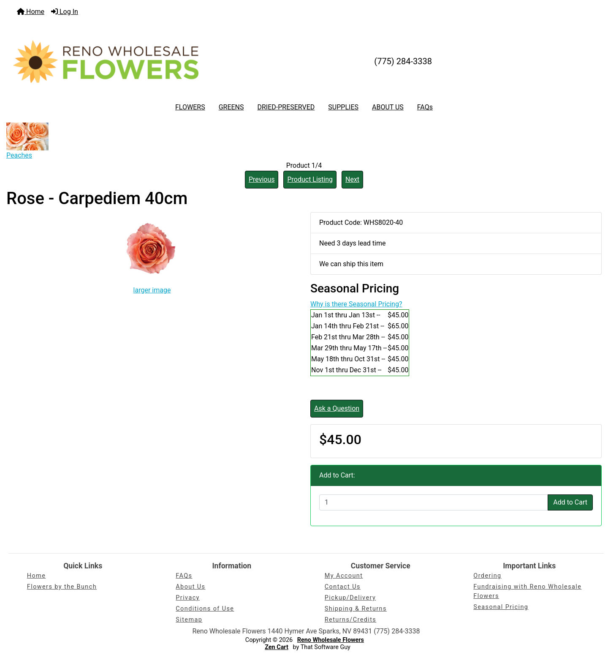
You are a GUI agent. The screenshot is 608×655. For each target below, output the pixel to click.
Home (30, 12)
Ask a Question (336, 408)
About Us (190, 586)
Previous (262, 179)
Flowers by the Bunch (62, 586)
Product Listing (310, 179)
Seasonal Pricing (500, 607)
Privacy (188, 597)
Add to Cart (570, 502)
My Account (344, 575)
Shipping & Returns (356, 608)
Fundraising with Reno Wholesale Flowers (527, 591)
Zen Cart (276, 647)
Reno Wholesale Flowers (330, 640)
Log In (64, 12)
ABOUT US (388, 107)
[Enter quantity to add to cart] (433, 502)
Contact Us (343, 586)
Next (352, 179)
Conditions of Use (205, 608)
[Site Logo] (105, 61)
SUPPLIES (343, 107)
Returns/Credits (350, 619)
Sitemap (189, 619)
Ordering (487, 575)
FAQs (425, 107)
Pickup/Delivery (350, 597)
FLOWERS (190, 107)
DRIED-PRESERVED (286, 107)
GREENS (231, 107)
